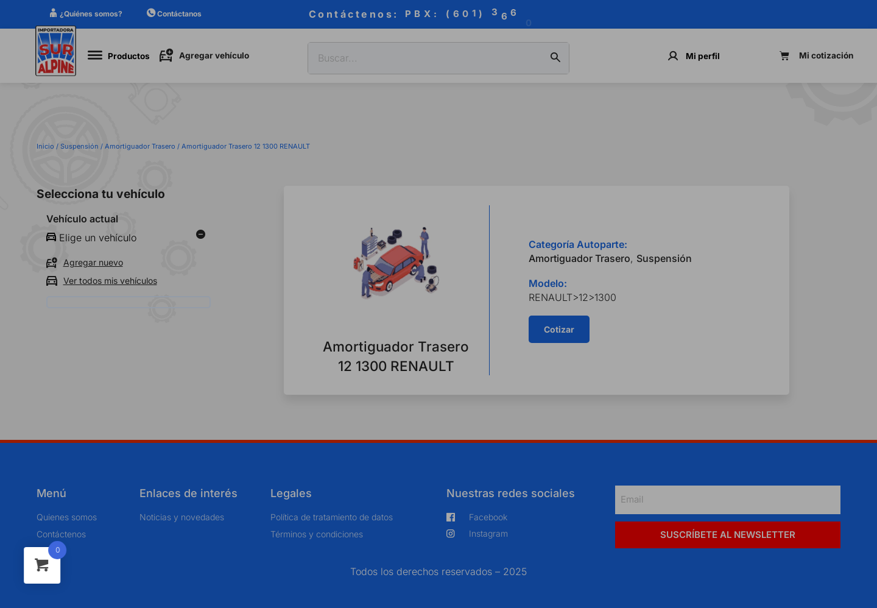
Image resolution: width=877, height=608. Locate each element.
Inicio (45, 146)
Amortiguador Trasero (140, 146)
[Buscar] (555, 58)
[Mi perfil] (673, 56)
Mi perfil (703, 56)
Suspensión (79, 146)
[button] (559, 330)
